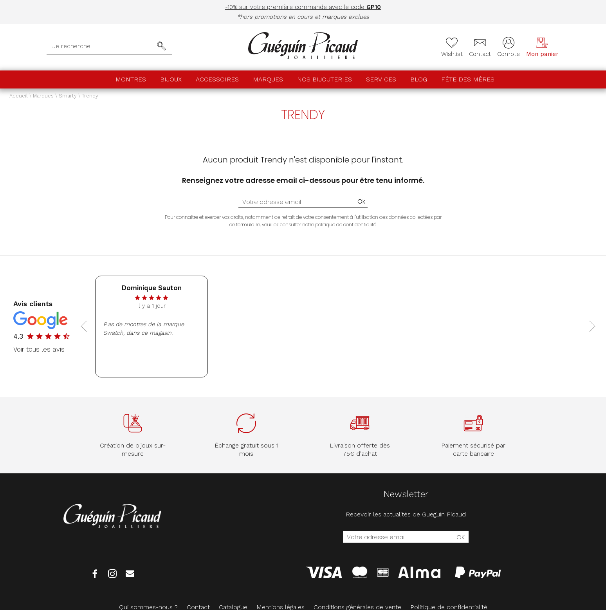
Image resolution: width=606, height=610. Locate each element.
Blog (418, 79)
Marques (268, 79)
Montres (130, 79)
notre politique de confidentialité (339, 224)
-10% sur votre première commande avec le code (303, 7)
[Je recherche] (102, 46)
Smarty (68, 96)
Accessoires (217, 79)
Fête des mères (467, 79)
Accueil (18, 96)
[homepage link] (303, 46)
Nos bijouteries (324, 79)
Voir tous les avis (39, 349)
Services (381, 79)
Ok (361, 201)
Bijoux (171, 79)
